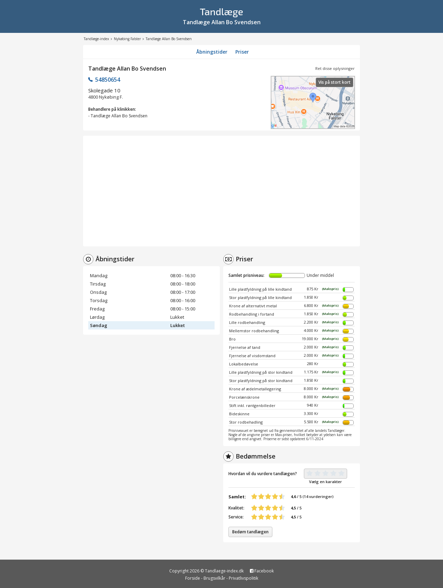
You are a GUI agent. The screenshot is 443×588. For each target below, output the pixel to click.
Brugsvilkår (214, 578)
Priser (242, 51)
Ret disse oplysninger (335, 68)
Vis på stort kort (334, 82)
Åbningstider (211, 51)
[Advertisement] (221, 191)
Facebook (262, 571)
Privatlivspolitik (243, 578)
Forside (192, 578)
